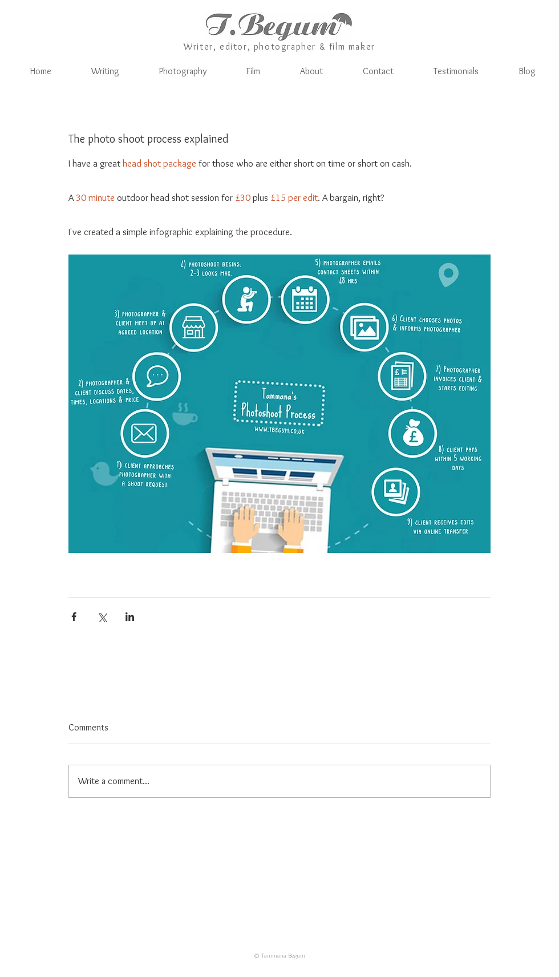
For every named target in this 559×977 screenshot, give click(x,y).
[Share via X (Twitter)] (101, 616)
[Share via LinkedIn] (129, 616)
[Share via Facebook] (73, 616)
